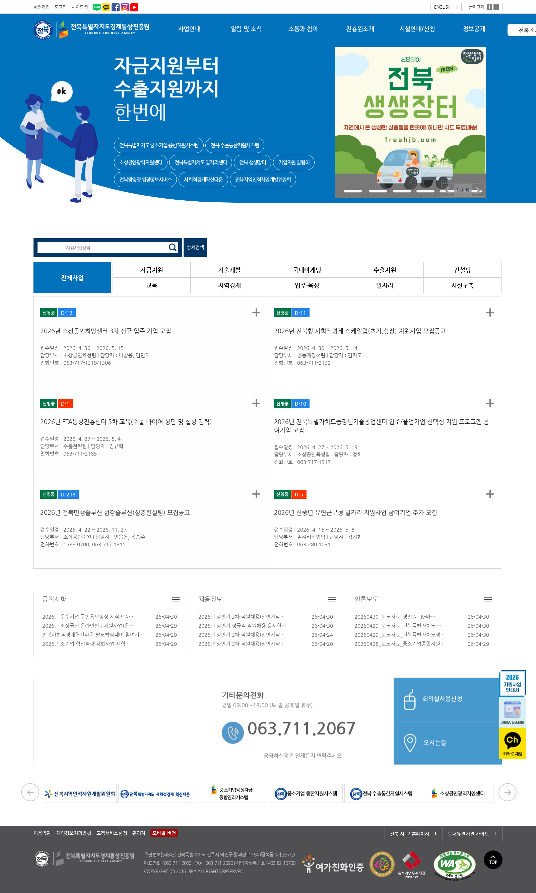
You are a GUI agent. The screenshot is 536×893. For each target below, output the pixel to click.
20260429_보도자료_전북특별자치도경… (399, 634)
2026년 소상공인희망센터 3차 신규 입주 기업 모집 (105, 330)
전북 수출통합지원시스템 (381, 793)
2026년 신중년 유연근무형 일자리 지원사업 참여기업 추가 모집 (355, 512)
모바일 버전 (164, 833)
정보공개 (474, 28)
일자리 (384, 285)
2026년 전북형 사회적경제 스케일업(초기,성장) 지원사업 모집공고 (360, 330)
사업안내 (189, 28)
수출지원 (385, 269)
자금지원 (151, 269)
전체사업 (72, 277)
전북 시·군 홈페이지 (414, 833)
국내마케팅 (307, 269)
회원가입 (42, 6)
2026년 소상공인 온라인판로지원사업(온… (88, 625)
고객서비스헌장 (111, 833)
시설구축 (462, 285)
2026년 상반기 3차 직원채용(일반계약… (241, 616)
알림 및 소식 (246, 28)
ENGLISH (446, 6)
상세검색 (195, 247)
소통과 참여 (303, 28)
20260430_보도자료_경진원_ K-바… (394, 616)
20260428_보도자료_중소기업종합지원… (399, 643)
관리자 (138, 833)
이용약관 (42, 833)
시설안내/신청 (417, 28)
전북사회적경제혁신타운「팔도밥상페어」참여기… (93, 634)
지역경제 (229, 285)
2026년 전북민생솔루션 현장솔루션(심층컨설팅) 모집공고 (115, 512)
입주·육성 (307, 285)
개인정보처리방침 (73, 833)
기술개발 (229, 269)
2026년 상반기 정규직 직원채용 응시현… (242, 625)
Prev (447, 190)
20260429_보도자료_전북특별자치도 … (398, 625)
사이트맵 (80, 6)
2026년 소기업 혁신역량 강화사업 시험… (86, 643)
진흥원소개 (360, 28)
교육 (151, 285)
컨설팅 (462, 269)
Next (477, 190)
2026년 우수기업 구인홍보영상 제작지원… (87, 616)
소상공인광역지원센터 (456, 793)
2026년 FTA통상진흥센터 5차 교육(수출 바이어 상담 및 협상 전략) (126, 421)
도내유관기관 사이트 (470, 833)
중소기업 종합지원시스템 (306, 793)
